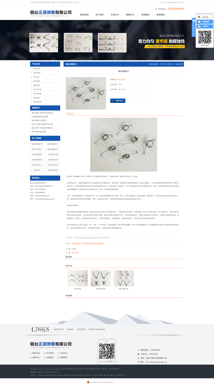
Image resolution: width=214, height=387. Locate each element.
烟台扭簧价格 (98, 243)
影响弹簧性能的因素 (39, 132)
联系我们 (160, 15)
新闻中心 (130, 15)
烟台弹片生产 (37, 165)
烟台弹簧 (36, 69)
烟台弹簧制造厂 (53, 149)
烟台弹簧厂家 (53, 165)
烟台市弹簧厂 (37, 149)
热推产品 (33, 375)
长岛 (123, 375)
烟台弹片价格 (53, 170)
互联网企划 (34, 372)
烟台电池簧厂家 (37, 144)
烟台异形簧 (37, 102)
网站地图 (171, 2)
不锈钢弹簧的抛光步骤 (40, 117)
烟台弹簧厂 (37, 73)
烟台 (108, 375)
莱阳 (112, 375)
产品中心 (115, 15)
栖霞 (101, 375)
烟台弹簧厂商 (53, 154)
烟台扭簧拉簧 (101, 289)
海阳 (119, 375)
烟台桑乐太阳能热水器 (97, 329)
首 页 (162, 64)
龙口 (97, 375)
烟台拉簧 (36, 85)
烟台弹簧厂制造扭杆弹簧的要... (43, 113)
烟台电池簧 (37, 94)
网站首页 (84, 15)
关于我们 (99, 15)
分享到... (205, 26)
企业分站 (163, 2)
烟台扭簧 (36, 98)
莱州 (115, 375)
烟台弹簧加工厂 (53, 144)
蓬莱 (105, 375)
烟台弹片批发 (53, 160)
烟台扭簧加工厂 (77, 243)
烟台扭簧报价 (88, 243)
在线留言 (145, 15)
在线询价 (117, 101)
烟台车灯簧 (37, 89)
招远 (94, 375)
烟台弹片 (36, 77)
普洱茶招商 (81, 329)
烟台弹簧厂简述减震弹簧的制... (43, 128)
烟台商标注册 (58, 329)
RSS (177, 2)
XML (182, 2)
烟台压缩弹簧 (37, 160)
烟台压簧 (36, 81)
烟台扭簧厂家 (124, 289)
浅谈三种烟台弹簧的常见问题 (42, 124)
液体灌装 (70, 329)
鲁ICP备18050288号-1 (52, 372)
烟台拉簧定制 (37, 154)
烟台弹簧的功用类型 (39, 120)
